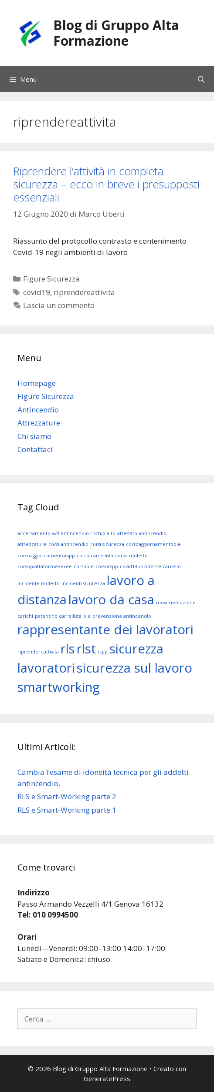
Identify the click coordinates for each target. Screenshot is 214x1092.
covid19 (36, 292)
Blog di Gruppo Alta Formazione (116, 33)
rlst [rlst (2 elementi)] (86, 648)
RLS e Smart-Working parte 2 (66, 796)
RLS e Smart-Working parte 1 (66, 810)
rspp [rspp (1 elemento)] (103, 652)
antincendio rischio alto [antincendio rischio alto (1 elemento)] (88, 533)
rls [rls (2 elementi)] (68, 648)
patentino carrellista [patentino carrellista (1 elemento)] (58, 616)
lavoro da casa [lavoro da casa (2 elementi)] (111, 599)
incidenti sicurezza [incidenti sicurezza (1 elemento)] (83, 583)
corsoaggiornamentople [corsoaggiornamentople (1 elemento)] (153, 544)
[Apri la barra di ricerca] (201, 79)
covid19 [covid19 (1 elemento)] (128, 566)
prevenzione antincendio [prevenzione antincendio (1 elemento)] (121, 616)
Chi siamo (34, 436)
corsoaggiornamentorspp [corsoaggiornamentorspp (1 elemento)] (46, 556)
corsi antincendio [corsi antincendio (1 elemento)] (68, 544)
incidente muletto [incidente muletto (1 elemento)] (38, 583)
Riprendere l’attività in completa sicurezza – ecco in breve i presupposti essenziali (106, 184)
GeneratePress (107, 1078)
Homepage (36, 383)
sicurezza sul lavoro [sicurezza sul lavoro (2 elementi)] (134, 668)
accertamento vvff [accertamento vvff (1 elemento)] (38, 533)
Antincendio (38, 410)
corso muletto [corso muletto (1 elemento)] (131, 556)
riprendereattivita (84, 292)
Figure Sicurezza (51, 279)
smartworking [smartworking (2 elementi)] (58, 687)
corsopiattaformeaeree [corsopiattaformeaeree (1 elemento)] (44, 566)
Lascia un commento (59, 305)
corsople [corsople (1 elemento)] (84, 566)
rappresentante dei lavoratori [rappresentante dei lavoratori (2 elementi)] (105, 629)
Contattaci (35, 449)
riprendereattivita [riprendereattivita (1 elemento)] (38, 652)
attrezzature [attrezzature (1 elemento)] (32, 544)
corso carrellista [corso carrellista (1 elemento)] (95, 556)
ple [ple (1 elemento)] (87, 616)
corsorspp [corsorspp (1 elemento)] (106, 566)
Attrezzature (38, 423)
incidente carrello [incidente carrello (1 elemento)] (160, 566)
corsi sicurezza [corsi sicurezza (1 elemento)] (107, 544)
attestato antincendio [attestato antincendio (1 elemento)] (141, 533)
